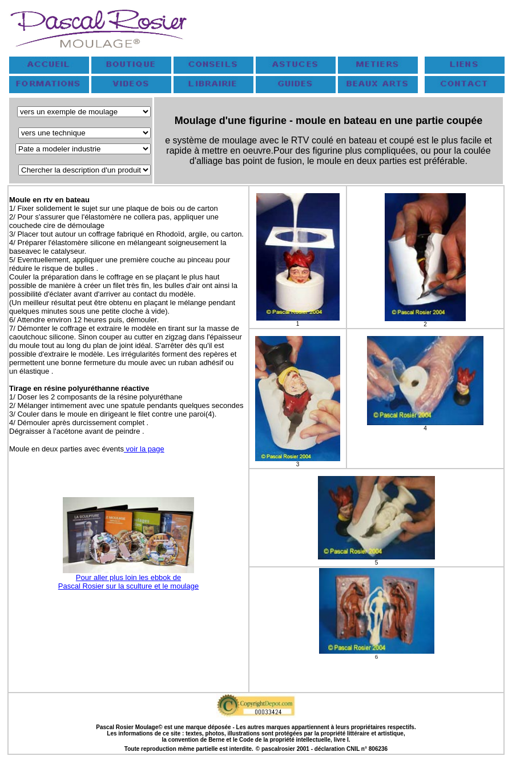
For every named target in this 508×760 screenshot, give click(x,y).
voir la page (144, 449)
